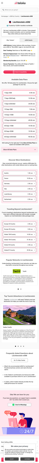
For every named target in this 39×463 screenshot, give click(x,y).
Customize (27, 459)
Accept (12, 459)
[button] (18, 289)
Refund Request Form (12, 55)
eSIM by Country (14, 16)
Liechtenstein (14, 299)
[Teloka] (20, 3)
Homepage (4, 16)
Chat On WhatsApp (19, 405)
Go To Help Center (19, 360)
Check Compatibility (19, 72)
